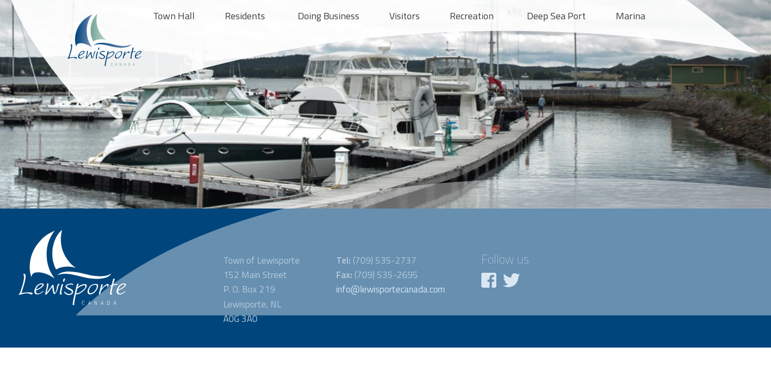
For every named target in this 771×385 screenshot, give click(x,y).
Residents (245, 16)
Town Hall (174, 16)
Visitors (404, 16)
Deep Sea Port (556, 16)
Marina (630, 16)
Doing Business (328, 16)
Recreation (472, 16)
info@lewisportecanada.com (390, 289)
